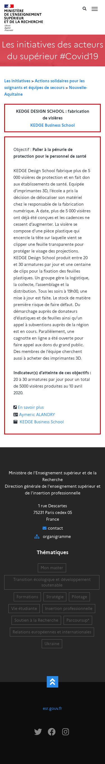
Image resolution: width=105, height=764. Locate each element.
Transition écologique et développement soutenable (52, 582)
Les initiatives (17, 80)
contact (55, 528)
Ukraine (52, 643)
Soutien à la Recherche (36, 620)
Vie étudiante (24, 608)
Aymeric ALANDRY (37, 414)
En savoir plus (31, 407)
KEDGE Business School (52, 125)
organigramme (57, 536)
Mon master (52, 567)
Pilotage (79, 596)
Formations (27, 596)
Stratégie (55, 596)
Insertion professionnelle (68, 608)
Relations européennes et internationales (52, 632)
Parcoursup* (77, 620)
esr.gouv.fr (52, 708)
